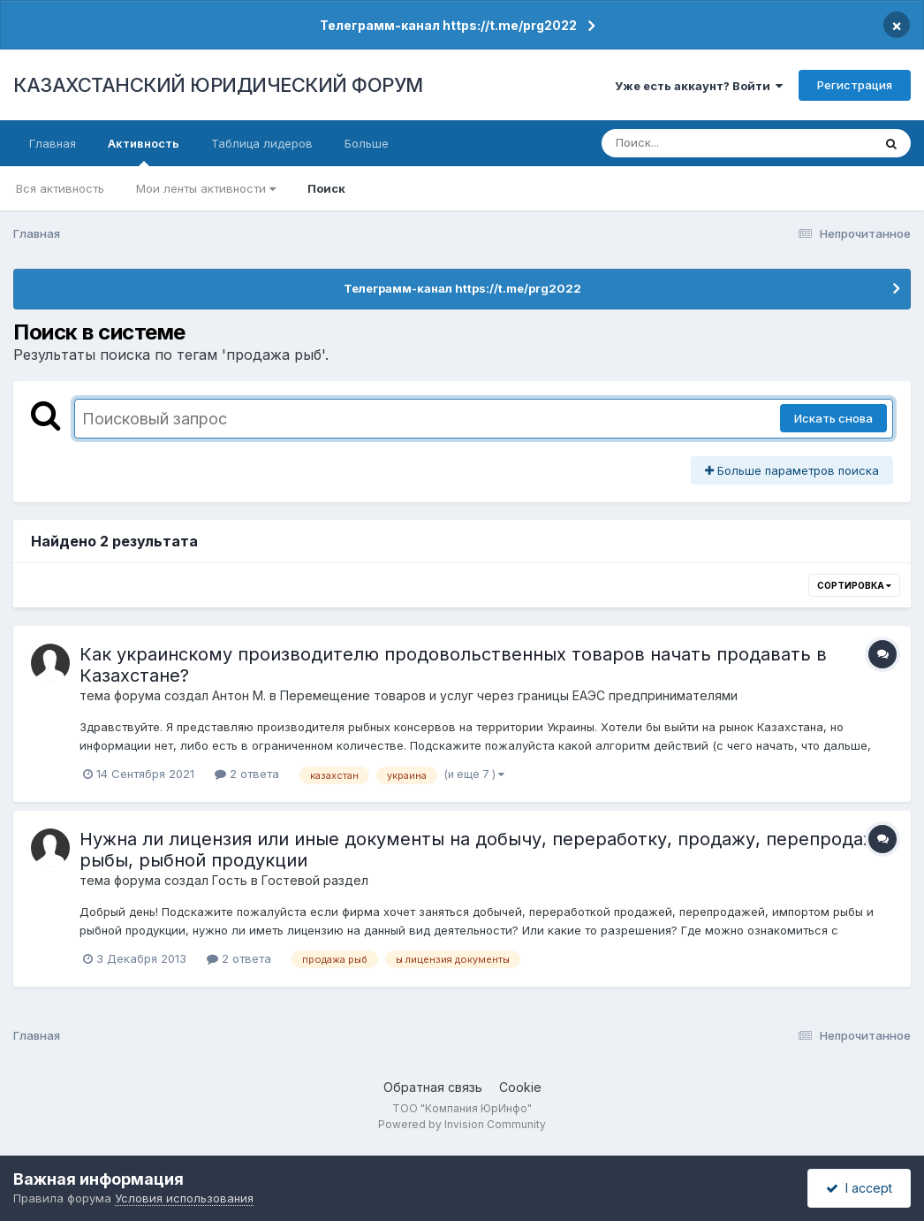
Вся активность (60, 188)
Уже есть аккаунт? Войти (699, 86)
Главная (52, 143)
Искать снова (833, 418)
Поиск (326, 188)
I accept (859, 1187)
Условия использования (184, 1198)
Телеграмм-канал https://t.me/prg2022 (448, 25)
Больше (367, 143)
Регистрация (854, 85)
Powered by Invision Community (462, 1124)
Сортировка (854, 585)
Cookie (520, 1087)
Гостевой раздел (314, 880)
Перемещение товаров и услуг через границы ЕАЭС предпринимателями (509, 695)
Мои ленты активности (206, 188)
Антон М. (239, 695)
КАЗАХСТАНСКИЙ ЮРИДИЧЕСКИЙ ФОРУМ (218, 84)
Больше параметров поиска (792, 470)
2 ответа (247, 774)
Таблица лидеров (262, 143)
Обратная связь (432, 1087)
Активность (143, 151)
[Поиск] (703, 143)
